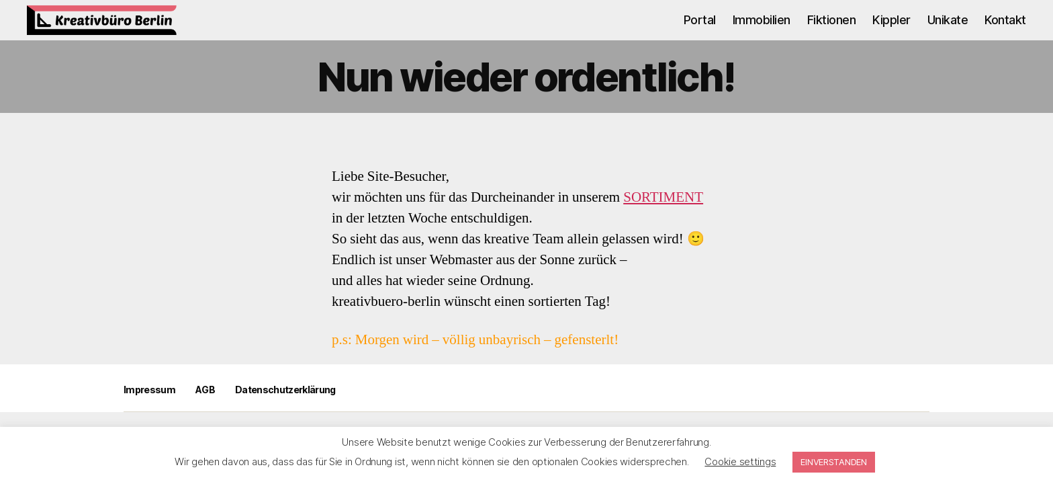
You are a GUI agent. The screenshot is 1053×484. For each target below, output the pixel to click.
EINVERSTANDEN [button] (833, 461)
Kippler (891, 30)
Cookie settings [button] (740, 461)
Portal (700, 30)
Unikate (947, 30)
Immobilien (761, 30)
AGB (205, 409)
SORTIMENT (663, 217)
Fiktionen (831, 30)
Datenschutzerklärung (285, 409)
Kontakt (1005, 30)
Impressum (149, 409)
